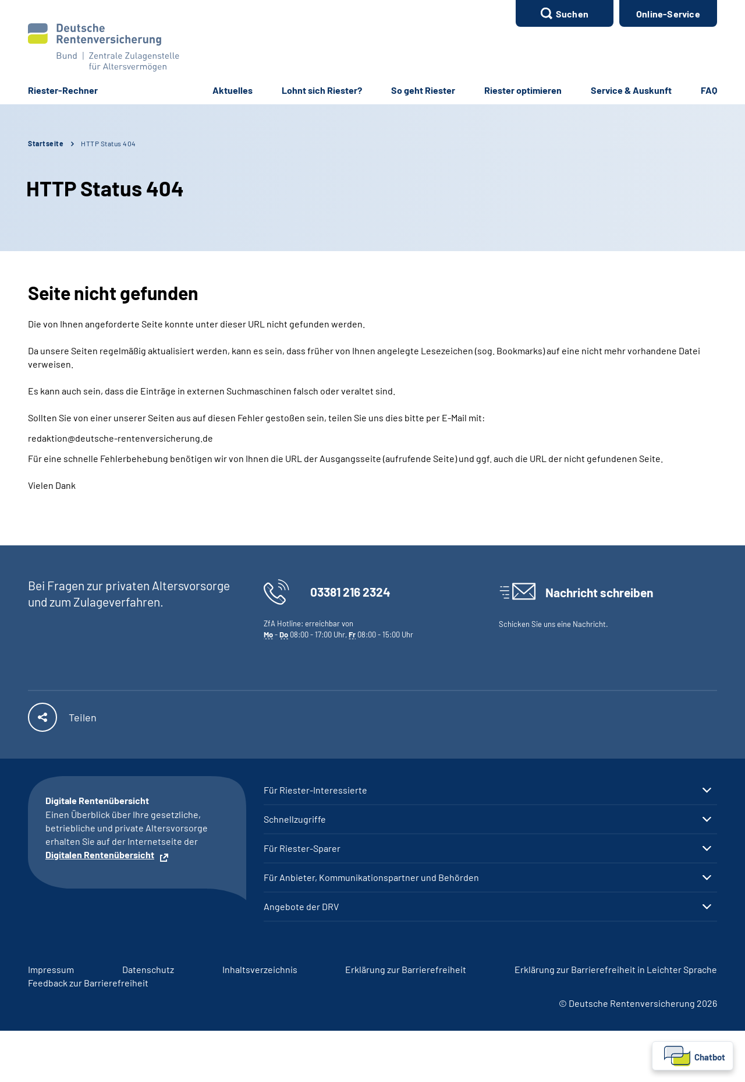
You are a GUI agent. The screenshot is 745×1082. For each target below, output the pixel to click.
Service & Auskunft (631, 90)
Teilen (83, 717)
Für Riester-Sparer (302, 848)
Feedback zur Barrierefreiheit (88, 982)
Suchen (572, 13)
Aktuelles (232, 90)
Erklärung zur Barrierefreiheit (405, 969)
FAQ (709, 90)
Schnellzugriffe (295, 819)
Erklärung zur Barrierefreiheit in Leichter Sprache (616, 969)
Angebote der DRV (301, 906)
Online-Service (668, 13)
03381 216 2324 (350, 591)
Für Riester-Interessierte (315, 790)
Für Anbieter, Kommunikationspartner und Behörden (371, 877)
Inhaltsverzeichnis (259, 969)
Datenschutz (148, 969)
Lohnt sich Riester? (322, 90)
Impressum (51, 969)
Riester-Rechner (63, 90)
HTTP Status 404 (108, 143)
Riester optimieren (523, 90)
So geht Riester (423, 90)
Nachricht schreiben (599, 592)
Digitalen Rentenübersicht (99, 854)
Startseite (45, 143)
